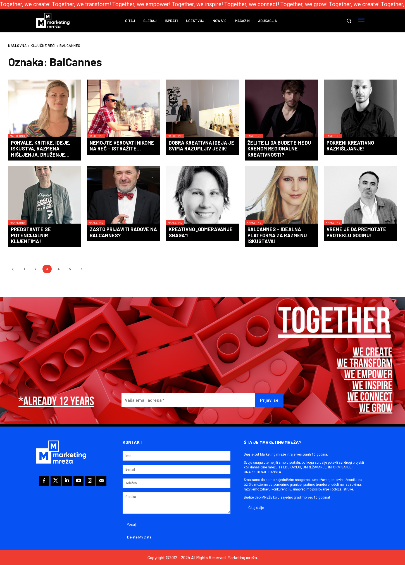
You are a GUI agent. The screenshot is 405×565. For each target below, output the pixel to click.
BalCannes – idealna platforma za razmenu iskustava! (277, 235)
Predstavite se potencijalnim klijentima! (31, 235)
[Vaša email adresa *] (188, 400)
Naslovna (17, 45)
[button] (349, 21)
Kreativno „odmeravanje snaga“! (201, 232)
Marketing (17, 136)
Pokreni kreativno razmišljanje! (350, 146)
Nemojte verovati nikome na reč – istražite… (122, 146)
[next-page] (81, 269)
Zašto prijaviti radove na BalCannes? (123, 232)
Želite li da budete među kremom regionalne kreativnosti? (279, 149)
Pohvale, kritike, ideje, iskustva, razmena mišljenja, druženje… (40, 149)
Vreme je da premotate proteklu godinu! (356, 232)
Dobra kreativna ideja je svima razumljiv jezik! (201, 146)
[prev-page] (12, 269)
